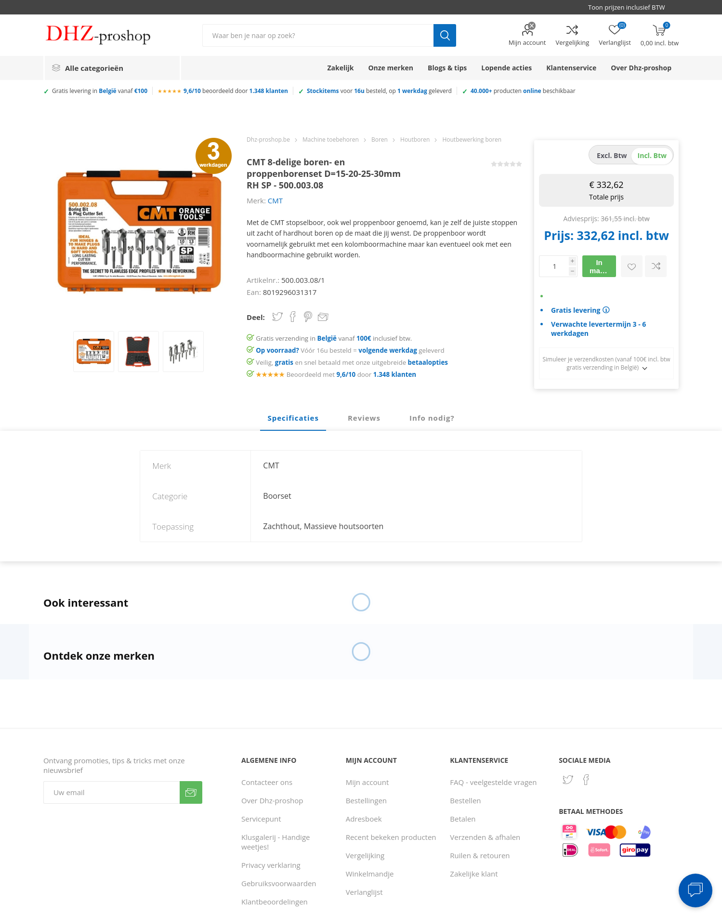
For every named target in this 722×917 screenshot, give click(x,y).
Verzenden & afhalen (485, 837)
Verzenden (191, 792)
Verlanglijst (364, 892)
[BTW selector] (631, 7)
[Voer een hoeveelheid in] (554, 266)
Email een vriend (323, 317)
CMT (275, 200)
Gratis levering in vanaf (99, 91)
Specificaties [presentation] (292, 418)
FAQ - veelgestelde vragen (493, 782)
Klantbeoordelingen (274, 901)
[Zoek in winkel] (318, 35)
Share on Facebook (293, 316)
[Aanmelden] (111, 792)
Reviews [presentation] (364, 418)
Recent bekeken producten (391, 837)
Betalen (462, 819)
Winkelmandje (370, 873)
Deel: (256, 317)
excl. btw (612, 155)
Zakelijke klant (474, 873)
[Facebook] (586, 779)
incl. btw (652, 155)
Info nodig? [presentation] (432, 418)
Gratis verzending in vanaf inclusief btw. (334, 338)
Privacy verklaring (271, 865)
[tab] (293, 418)
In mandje (602, 266)
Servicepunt (261, 819)
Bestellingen (366, 800)
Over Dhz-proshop (272, 800)
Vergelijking (572, 42)
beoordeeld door (236, 91)
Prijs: (559, 235)
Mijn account (527, 42)
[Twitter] (568, 779)
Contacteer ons (266, 782)
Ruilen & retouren (480, 855)
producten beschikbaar (523, 91)
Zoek (444, 35)
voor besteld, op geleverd (379, 91)
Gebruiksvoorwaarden (278, 883)
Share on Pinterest (308, 316)
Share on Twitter (277, 316)
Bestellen (465, 800)
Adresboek (364, 819)
